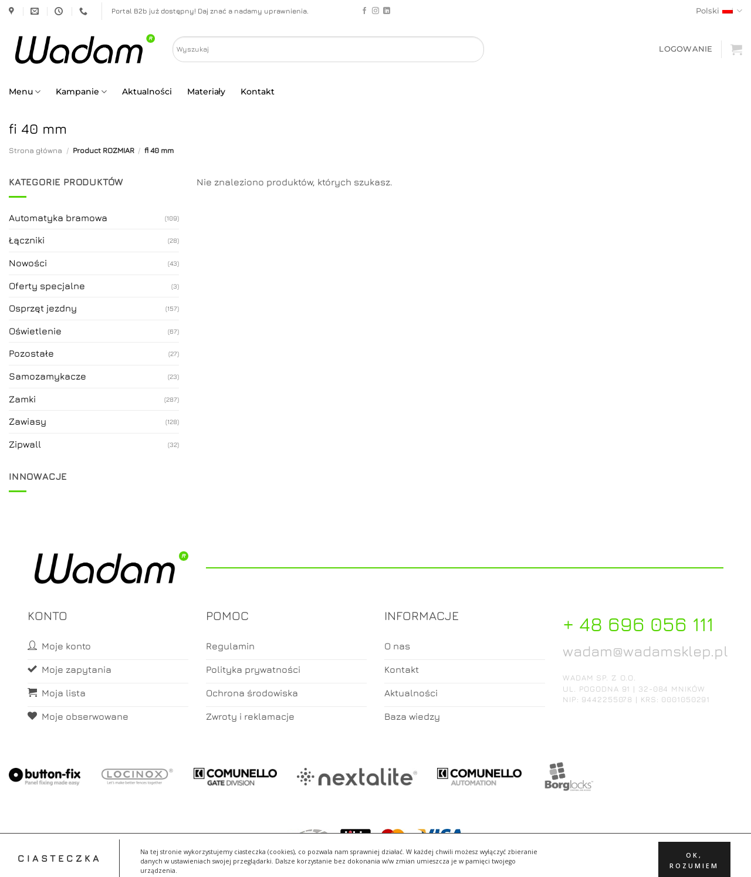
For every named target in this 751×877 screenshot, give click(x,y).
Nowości (28, 263)
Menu (24, 91)
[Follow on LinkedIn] (386, 11)
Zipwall (25, 444)
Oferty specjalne (47, 285)
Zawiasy (27, 421)
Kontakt (258, 91)
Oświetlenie (35, 331)
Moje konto (357, 858)
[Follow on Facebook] (364, 11)
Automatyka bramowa (58, 217)
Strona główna (35, 150)
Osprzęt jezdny (43, 308)
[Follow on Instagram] (375, 11)
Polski (719, 10)
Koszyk (403, 858)
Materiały (206, 91)
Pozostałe (31, 353)
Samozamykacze (47, 376)
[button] (685, 49)
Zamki (22, 399)
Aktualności (146, 91)
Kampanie (81, 91)
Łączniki (27, 240)
